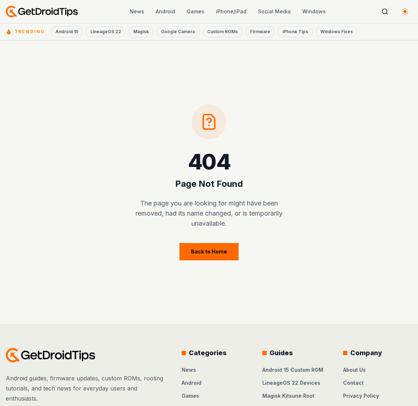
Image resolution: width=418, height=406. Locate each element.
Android (165, 11)
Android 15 (66, 31)
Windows (314, 11)
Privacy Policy (361, 396)
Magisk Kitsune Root (288, 396)
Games (195, 11)
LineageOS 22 (105, 31)
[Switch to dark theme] (405, 11)
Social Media (274, 11)
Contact (353, 383)
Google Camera (178, 31)
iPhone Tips (295, 31)
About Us (354, 370)
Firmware (260, 31)
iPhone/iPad (231, 11)
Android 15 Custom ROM (292, 370)
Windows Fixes (336, 31)
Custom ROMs (222, 31)
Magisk (141, 31)
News (137, 11)
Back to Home (209, 251)
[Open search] (385, 11)
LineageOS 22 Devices (291, 383)
